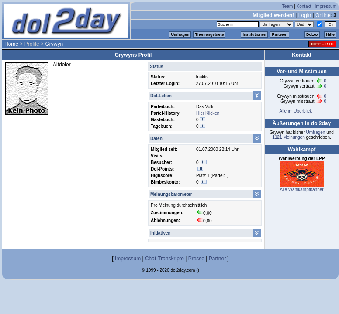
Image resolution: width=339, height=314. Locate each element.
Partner (217, 259)
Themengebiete (209, 34)
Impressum (325, 6)
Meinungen (288, 137)
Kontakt (303, 6)
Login (304, 15)
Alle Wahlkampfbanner (301, 189)
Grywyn (54, 44)
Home (11, 44)
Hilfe (330, 34)
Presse (196, 259)
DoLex (312, 34)
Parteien (279, 34)
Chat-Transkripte (164, 259)
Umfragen (180, 34)
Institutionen (254, 34)
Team (287, 6)
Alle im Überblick (295, 111)
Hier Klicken (207, 113)
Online (323, 15)
